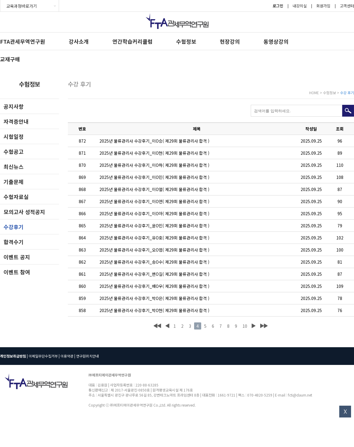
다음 (253, 325)
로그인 (278, 6)
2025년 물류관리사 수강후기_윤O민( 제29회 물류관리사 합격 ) (154, 226)
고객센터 (347, 6)
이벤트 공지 (17, 257)
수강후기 (14, 227)
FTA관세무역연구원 (22, 41)
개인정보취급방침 (13, 355)
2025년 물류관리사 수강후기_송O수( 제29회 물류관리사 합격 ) (154, 262)
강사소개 (79, 41)
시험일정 (14, 136)
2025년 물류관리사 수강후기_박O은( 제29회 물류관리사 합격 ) (154, 298)
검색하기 (348, 111)
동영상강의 (276, 41)
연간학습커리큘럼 (132, 41)
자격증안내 (16, 121)
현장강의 (230, 41)
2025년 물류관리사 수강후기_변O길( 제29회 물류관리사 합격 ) (154, 274)
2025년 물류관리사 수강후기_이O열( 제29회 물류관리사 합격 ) (154, 189)
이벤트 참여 (17, 272)
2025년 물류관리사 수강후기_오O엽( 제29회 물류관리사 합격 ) (154, 250)
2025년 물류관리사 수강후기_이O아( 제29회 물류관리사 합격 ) (154, 213)
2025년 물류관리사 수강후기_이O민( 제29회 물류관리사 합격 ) (154, 177)
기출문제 (14, 181)
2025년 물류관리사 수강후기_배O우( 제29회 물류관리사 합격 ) (154, 286)
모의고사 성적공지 (24, 212)
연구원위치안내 (87, 355)
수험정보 (186, 41)
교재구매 (10, 59)
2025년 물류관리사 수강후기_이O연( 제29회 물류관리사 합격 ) (154, 201)
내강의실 (300, 6)
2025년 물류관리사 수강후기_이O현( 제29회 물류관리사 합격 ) (154, 153)
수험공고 (14, 151)
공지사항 (14, 106)
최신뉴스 (14, 166)
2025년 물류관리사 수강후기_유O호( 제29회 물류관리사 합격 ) (154, 238)
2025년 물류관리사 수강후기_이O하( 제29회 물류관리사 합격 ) (154, 165)
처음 (157, 325)
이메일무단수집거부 (43, 355)
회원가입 (323, 6)
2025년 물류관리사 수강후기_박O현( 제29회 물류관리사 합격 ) (154, 310)
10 (244, 326)
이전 (167, 325)
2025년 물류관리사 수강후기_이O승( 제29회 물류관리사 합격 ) (154, 141)
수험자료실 (16, 196)
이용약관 (66, 355)
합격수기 (14, 242)
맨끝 (264, 325)
